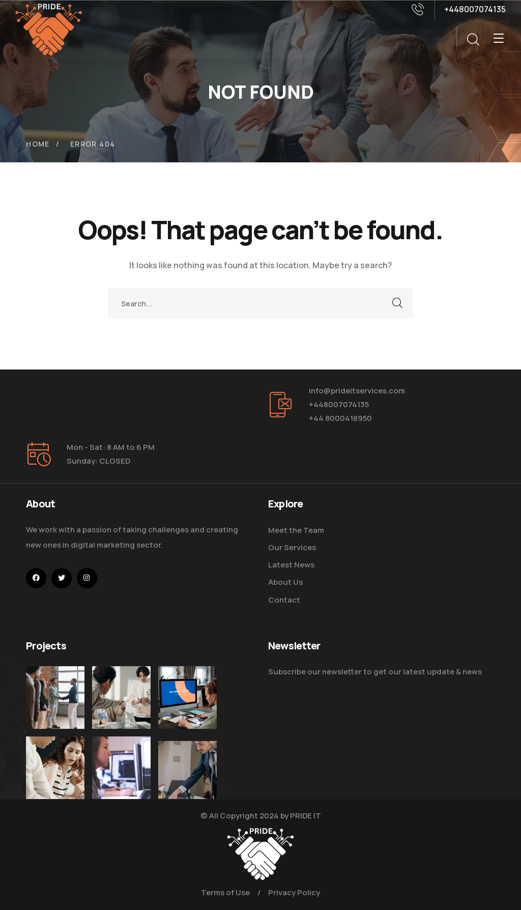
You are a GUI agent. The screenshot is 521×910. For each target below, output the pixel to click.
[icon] (36, 578)
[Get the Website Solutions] (121, 791)
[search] (472, 40)
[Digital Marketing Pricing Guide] (121, 697)
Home (38, 144)
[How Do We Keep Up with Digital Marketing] (187, 704)
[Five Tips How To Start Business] (55, 697)
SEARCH (398, 303)
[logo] (48, 28)
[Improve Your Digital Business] (55, 785)
